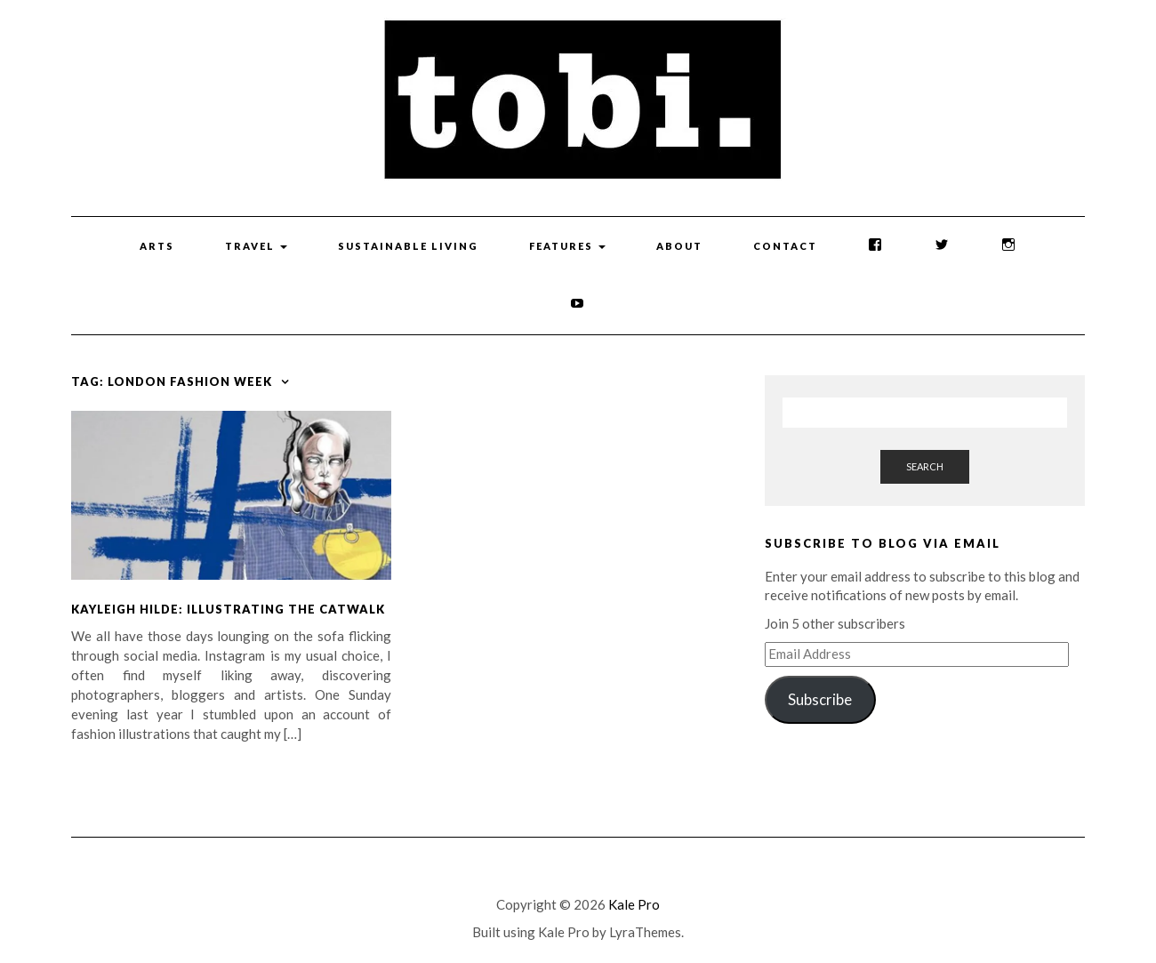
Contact (785, 246)
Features (567, 246)
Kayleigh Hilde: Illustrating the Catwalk (228, 609)
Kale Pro (634, 904)
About (679, 246)
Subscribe (820, 699)
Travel (256, 246)
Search (924, 466)
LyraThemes (645, 932)
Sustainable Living (408, 246)
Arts (157, 246)
